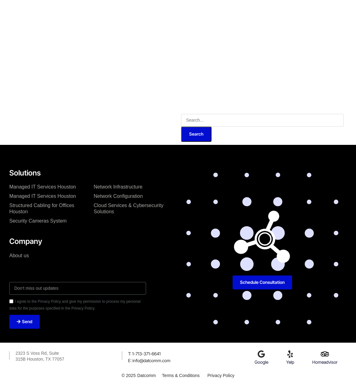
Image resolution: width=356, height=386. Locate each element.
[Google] (261, 354)
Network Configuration (118, 196)
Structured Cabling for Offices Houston (41, 208)
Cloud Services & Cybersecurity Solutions (128, 208)
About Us (115, 9)
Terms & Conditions (180, 375)
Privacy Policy (220, 375)
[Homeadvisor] (325, 354)
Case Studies (187, 9)
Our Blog (221, 9)
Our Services (149, 9)
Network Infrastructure (118, 186)
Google (261, 362)
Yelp (290, 362)
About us (19, 255)
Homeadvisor (325, 362)
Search (196, 134)
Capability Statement (160, 27)
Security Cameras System (38, 220)
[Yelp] (290, 354)
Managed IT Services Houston (42, 186)
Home (88, 9)
